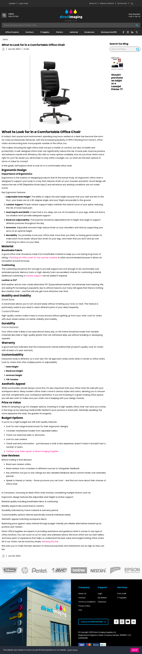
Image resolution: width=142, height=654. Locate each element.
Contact (82, 597)
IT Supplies (44, 32)
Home (5, 39)
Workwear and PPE (109, 32)
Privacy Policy (84, 606)
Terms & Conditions (86, 602)
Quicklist (12, 3)
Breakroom (89, 32)
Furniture (30, 32)
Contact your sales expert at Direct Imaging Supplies (32, 451)
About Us (93, 3)
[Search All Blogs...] (125, 49)
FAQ (80, 610)
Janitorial (74, 32)
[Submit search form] (137, 25)
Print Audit (121, 593)
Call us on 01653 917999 (93, 622)
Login (100, 593)
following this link (49, 541)
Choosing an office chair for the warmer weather (33, 257)
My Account (122, 3)
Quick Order (23, 3)
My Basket (102, 597)
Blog (131, 3)
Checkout (102, 602)
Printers (59, 32)
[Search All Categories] (71, 25)
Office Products (12, 32)
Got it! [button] (134, 650)
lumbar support (34, 275)
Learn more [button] (72, 650)
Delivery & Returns (107, 3)
